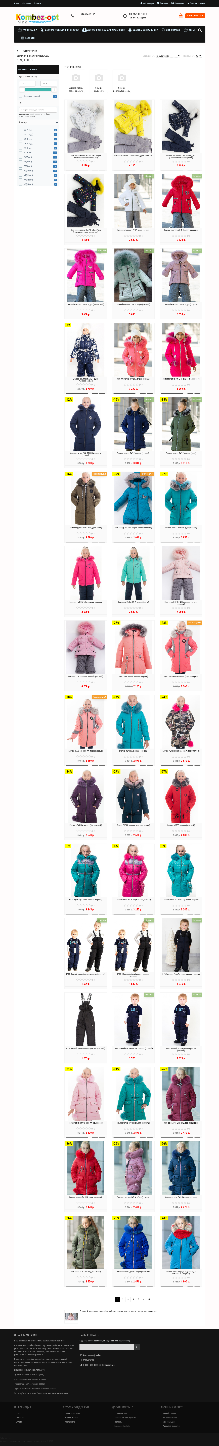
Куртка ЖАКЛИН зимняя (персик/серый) (85, 754)
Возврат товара (71, 1418)
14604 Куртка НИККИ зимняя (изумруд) (133, 1126)
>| (149, 1299)
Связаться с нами (72, 1413)
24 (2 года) (28, 134)
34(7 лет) (28, 157)
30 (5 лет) (28, 148)
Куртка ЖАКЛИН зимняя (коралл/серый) (181, 679)
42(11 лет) (28, 175)
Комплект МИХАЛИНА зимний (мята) (133, 605)
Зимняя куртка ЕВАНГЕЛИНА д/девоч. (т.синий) (86, 457)
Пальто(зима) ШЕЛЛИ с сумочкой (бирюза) (181, 902)
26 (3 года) (28, 139)
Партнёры (118, 1422)
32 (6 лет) (28, 152)
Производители (120, 1413)
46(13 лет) (28, 184)
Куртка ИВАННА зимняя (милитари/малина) (181, 754)
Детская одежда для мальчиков (103, 30)
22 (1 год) (28, 130)
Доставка (26, 3)
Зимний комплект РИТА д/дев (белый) (133, 233)
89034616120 (87, 14)
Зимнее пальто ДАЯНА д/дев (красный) (85, 1200)
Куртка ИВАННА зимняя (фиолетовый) (85, 828)
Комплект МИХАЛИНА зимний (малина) (85, 605)
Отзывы (190, 30)
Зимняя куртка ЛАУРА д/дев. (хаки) (181, 456)
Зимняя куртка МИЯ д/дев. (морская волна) (133, 530)
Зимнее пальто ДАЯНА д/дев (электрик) (133, 1274)
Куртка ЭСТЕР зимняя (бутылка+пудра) (133, 828)
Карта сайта (70, 1422)
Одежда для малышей (143, 30)
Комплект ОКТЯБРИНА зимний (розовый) (85, 679)
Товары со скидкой (32, 96)
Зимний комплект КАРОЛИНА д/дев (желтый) (133, 158)
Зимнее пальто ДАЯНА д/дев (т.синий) (181, 1200)
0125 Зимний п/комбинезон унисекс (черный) (181, 977)
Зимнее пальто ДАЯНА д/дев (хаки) (86, 1274)
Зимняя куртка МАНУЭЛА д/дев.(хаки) (85, 530)
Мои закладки (168, 1422)
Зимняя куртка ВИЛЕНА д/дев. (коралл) (133, 382)
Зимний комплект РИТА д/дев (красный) (181, 233)
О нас (16, 3)
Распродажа (28, 30)
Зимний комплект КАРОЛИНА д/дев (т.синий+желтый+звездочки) (86, 234)
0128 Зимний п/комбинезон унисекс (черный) (85, 1051)
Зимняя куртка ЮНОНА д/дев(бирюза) (181, 530)
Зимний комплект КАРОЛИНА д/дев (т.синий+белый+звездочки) (181, 159)
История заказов (170, 1418)
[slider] (22, 89)
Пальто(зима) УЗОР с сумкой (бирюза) (85, 902)
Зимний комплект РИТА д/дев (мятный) (133, 307)
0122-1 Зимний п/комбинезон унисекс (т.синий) (133, 978)
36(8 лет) (28, 162)
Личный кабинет (170, 1413)
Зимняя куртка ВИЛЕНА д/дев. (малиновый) (181, 382)
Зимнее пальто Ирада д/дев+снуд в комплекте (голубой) (181, 1275)
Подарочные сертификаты (125, 1418)
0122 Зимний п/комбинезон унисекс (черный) (85, 977)
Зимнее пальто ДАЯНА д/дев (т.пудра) (133, 1200)
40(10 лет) (28, 171)
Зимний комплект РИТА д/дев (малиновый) (85, 307)
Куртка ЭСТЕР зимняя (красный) (181, 828)
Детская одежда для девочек (59, 30)
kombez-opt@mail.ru (92, 1355)
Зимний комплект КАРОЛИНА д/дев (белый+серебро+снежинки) (86, 159)
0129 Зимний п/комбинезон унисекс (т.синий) (133, 1051)
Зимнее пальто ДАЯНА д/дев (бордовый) (181, 1126)
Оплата (37, 3)
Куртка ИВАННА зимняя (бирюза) (133, 754)
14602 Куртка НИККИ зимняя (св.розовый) (86, 1126)
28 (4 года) (28, 143)
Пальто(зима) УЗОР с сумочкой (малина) (133, 902)
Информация (171, 30)
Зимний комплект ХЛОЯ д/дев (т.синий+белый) (85, 383)
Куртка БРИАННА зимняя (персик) (133, 679)
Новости (27, 38)
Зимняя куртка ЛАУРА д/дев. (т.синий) (133, 456)
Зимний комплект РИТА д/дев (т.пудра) (181, 307)
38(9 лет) (28, 166)
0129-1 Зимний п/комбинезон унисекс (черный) (181, 1052)
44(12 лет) (28, 180)
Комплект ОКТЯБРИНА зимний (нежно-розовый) (180, 606)
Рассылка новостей (171, 1426)
